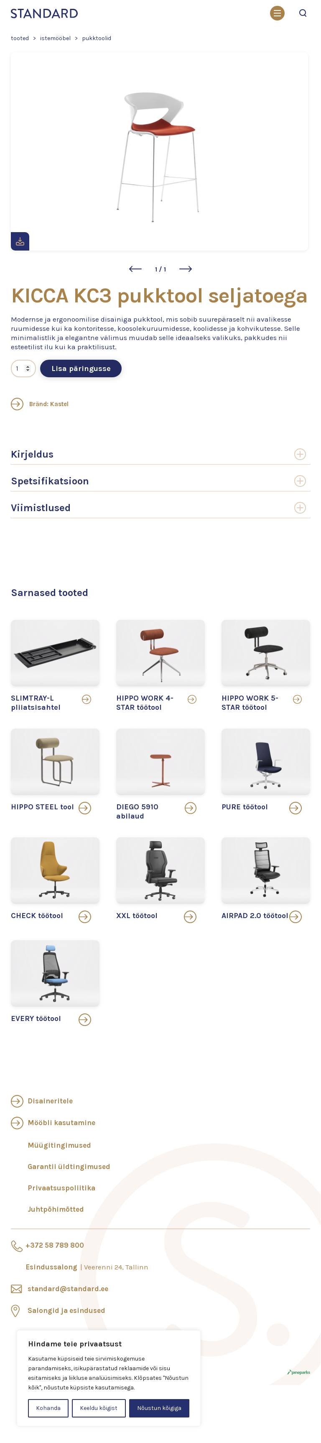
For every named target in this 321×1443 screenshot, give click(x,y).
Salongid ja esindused (66, 1310)
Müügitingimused (59, 1145)
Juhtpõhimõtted (56, 1209)
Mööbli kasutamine (61, 1122)
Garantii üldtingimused (69, 1166)
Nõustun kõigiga (159, 1408)
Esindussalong (86, 1267)
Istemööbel (55, 38)
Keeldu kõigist (98, 1408)
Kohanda (48, 1408)
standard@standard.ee (68, 1288)
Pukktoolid (96, 38)
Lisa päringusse (81, 368)
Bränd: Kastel (40, 404)
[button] (135, 269)
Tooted (20, 38)
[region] (109, 1378)
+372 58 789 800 (54, 1245)
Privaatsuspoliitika (61, 1188)
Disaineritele (50, 1101)
